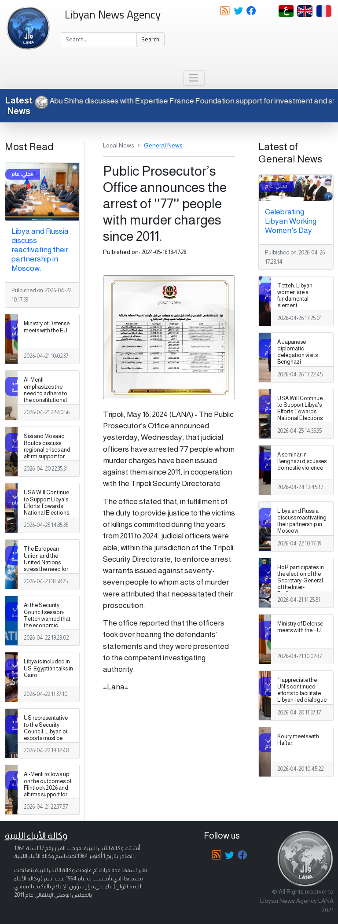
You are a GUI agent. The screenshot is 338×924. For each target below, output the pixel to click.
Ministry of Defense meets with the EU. (47, 326)
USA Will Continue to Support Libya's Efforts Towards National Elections (46, 502)
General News (163, 145)
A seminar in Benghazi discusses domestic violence (302, 461)
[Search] (99, 39)
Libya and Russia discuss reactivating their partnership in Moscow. (40, 249)
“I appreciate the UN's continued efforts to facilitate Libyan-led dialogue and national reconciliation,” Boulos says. (302, 700)
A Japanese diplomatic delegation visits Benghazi (297, 352)
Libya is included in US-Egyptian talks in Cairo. (48, 668)
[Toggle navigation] (194, 78)
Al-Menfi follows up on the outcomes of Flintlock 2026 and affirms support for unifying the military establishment (47, 791)
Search (150, 39)
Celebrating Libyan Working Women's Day (290, 221)
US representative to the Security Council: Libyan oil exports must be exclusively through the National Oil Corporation (47, 738)
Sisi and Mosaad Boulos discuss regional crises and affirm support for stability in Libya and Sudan (48, 453)
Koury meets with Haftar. (298, 739)
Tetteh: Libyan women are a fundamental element (294, 296)
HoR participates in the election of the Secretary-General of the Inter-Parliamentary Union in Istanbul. (300, 584)
